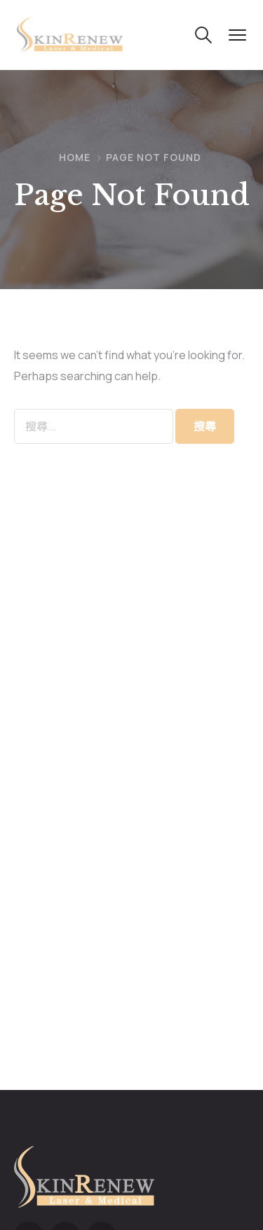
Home (74, 157)
